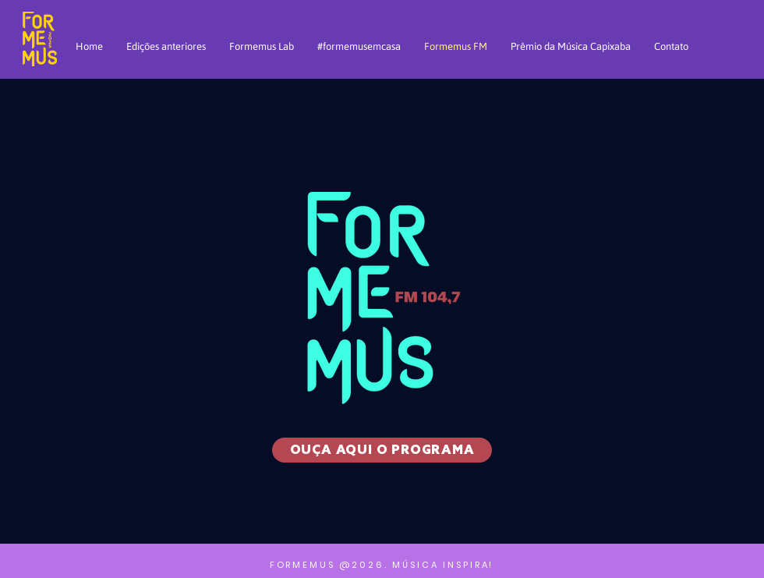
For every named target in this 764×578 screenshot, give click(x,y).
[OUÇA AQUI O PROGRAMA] (382, 450)
